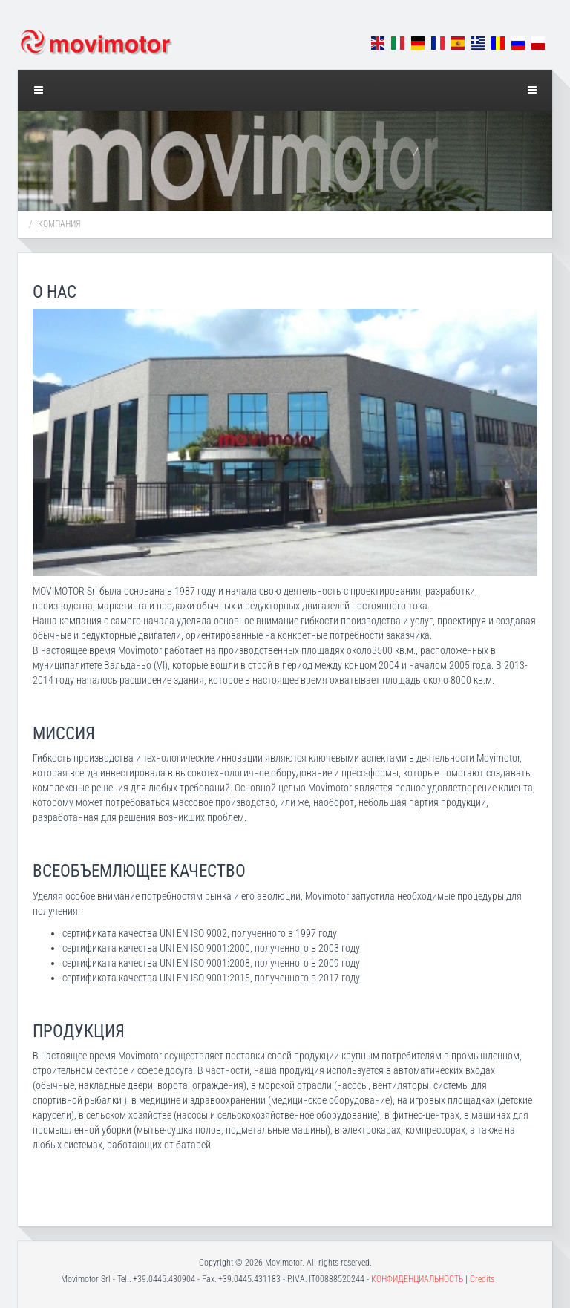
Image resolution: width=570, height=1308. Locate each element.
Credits (482, 1279)
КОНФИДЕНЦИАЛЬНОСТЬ (417, 1279)
